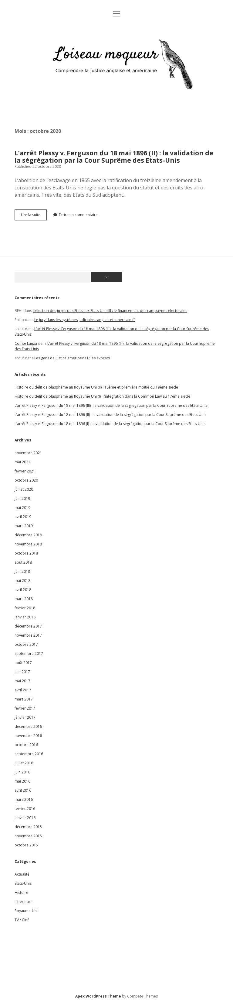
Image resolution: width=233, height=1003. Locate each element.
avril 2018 (23, 589)
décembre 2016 (28, 726)
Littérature (23, 901)
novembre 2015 (28, 836)
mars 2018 (24, 598)
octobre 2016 (26, 744)
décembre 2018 (28, 535)
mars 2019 (24, 525)
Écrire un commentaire (78, 214)
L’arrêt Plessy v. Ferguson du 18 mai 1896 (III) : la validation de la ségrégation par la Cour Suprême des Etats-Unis (111, 405)
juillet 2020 (24, 489)
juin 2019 (22, 498)
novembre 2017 (28, 635)
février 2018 (25, 607)
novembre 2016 (28, 735)
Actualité (22, 874)
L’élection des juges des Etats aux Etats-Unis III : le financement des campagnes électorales (110, 310)
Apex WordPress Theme (98, 996)
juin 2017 (22, 671)
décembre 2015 (28, 826)
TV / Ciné (22, 919)
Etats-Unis (23, 883)
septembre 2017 (29, 653)
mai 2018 (22, 580)
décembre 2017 (28, 626)
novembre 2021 (28, 452)
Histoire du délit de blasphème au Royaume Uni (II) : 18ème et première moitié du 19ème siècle (96, 387)
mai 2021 (22, 462)
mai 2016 (22, 781)
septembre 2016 (29, 753)
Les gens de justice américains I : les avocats (72, 358)
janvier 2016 (25, 817)
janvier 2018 (25, 617)
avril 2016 (23, 790)
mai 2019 (22, 507)
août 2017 (23, 662)
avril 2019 (23, 516)
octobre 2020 (26, 480)
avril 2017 (23, 690)
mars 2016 (24, 799)
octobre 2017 (26, 644)
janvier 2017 (25, 717)
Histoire (21, 892)
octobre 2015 (26, 845)
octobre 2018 (26, 553)
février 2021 (25, 471)
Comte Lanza (26, 343)
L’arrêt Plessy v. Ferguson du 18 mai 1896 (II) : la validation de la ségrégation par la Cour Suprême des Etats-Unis (114, 156)
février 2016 (25, 808)
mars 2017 (24, 699)
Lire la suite (34, 216)
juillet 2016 (24, 763)
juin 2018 (22, 571)
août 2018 (23, 562)
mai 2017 (22, 680)
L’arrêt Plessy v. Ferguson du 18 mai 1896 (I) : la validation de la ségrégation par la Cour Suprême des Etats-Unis (110, 423)
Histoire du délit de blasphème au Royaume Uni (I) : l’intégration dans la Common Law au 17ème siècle (102, 396)
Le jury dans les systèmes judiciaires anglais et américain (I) (84, 319)
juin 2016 (22, 772)
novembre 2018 (28, 544)
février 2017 (25, 708)
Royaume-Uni (26, 910)
